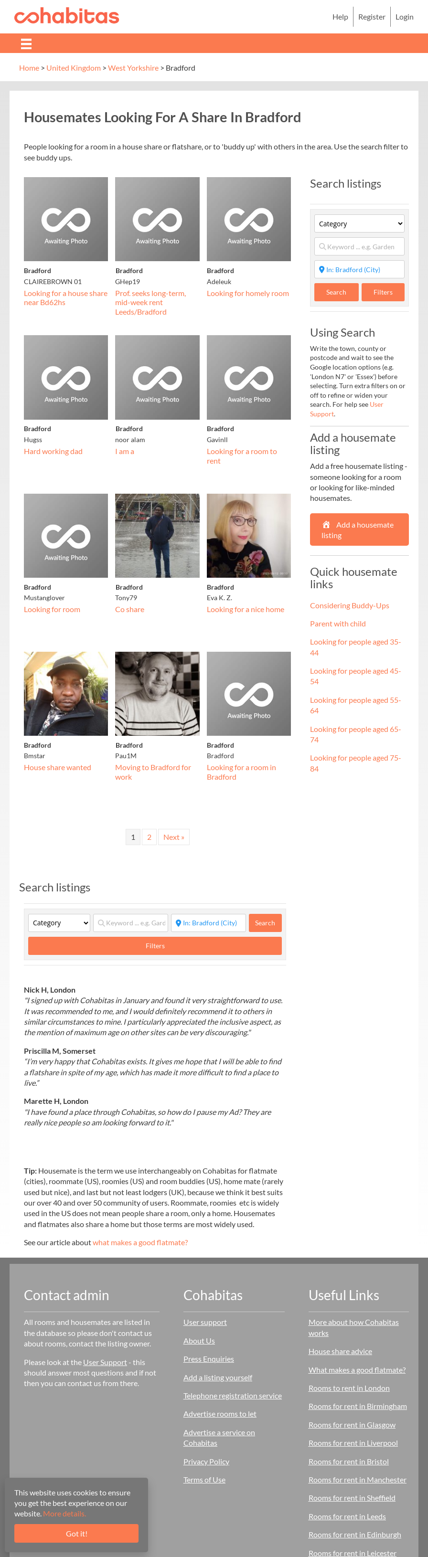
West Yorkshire (133, 67)
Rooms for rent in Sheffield (352, 1497)
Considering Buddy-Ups (349, 605)
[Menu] (26, 43)
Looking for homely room (248, 292)
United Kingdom (73, 67)
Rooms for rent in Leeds (347, 1516)
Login (405, 16)
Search (268, 922)
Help (340, 16)
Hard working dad (53, 450)
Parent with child (338, 623)
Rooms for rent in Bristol (349, 1461)
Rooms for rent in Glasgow (352, 1424)
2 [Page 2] (149, 836)
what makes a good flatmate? (140, 1242)
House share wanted (57, 767)
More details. (64, 1513)
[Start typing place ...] (208, 923)
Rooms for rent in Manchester (358, 1479)
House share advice (340, 1351)
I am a (124, 450)
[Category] (59, 923)
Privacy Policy (206, 1461)
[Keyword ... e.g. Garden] (130, 923)
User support (205, 1321)
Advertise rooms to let (220, 1413)
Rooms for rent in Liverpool (353, 1442)
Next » (173, 836)
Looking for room (52, 609)
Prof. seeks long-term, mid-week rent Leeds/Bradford (150, 302)
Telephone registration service (232, 1395)
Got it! (76, 1533)
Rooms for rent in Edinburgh (355, 1534)
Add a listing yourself (217, 1377)
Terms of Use (204, 1479)
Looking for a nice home (245, 609)
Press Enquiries (208, 1358)
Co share (129, 609)
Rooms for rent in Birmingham (358, 1405)
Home (29, 67)
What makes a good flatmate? (357, 1369)
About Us (199, 1340)
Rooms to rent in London (349, 1387)
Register (371, 16)
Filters (155, 946)
